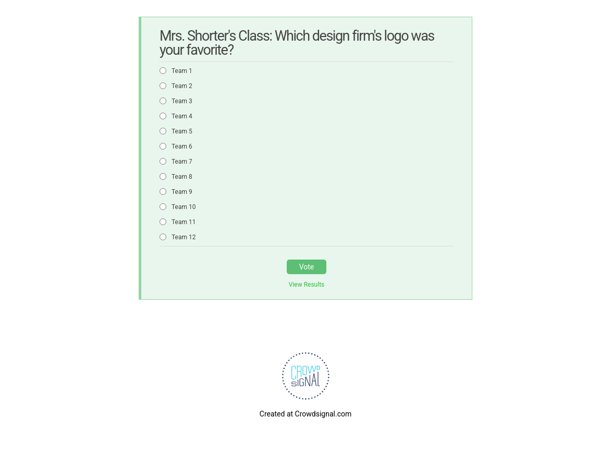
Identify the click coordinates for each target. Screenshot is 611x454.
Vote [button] (306, 267)
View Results (307, 284)
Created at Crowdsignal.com (305, 414)
